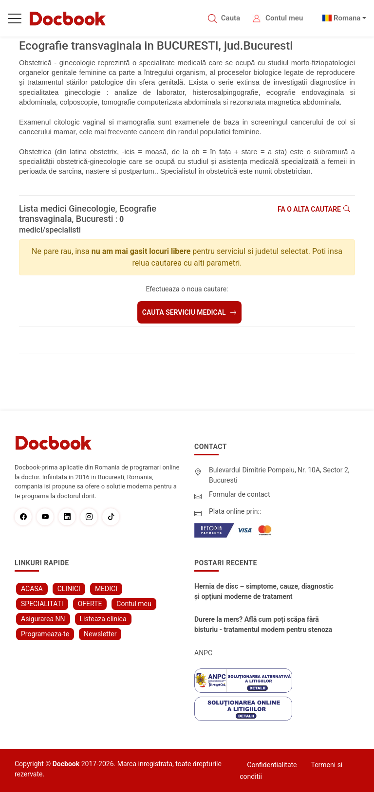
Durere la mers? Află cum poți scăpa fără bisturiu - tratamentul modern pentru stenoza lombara (263, 625)
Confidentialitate (272, 765)
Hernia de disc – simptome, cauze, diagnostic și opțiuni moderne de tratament (264, 591)
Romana (347, 18)
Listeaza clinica (103, 619)
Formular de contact (239, 494)
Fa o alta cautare (314, 209)
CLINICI (68, 589)
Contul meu (284, 18)
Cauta (230, 18)
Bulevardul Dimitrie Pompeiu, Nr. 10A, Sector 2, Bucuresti (279, 475)
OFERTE (90, 604)
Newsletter (100, 634)
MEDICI (106, 589)
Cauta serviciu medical (189, 312)
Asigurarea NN (43, 619)
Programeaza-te (45, 634)
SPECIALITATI (42, 604)
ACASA (32, 589)
